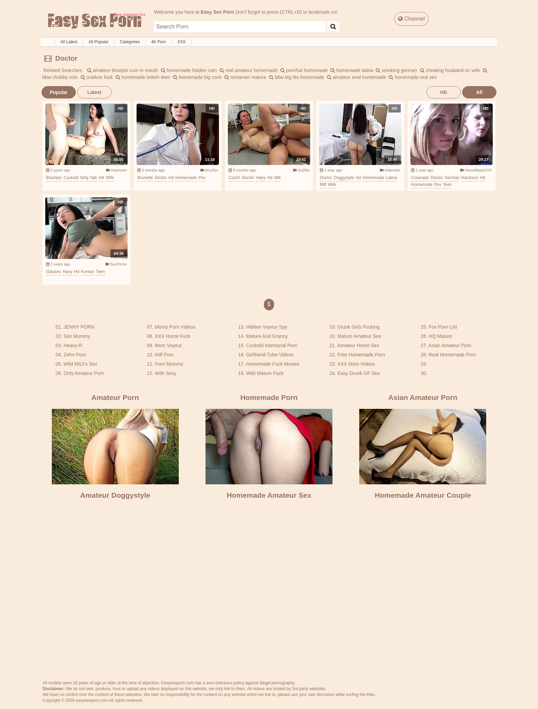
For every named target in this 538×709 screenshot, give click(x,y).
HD (443, 92)
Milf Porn (164, 354)
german (452, 177)
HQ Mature (440, 336)
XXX (181, 41)
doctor (161, 177)
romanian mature (245, 77)
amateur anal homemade (356, 77)
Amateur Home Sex (358, 345)
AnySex (209, 170)
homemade (186, 177)
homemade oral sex (413, 77)
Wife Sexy (165, 373)
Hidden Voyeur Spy (266, 327)
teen (447, 184)
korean (87, 271)
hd (101, 177)
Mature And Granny (267, 336)
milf (277, 177)
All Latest (68, 41)
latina (391, 177)
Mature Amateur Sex (359, 336)
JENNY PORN (78, 327)
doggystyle (344, 177)
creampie (420, 177)
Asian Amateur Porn (450, 345)
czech (234, 177)
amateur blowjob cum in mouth (123, 70)
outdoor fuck (97, 77)
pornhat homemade (304, 70)
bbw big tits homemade (296, 77)
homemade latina (351, 70)
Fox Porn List (443, 327)
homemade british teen (143, 77)
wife (110, 177)
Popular (59, 92)
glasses (53, 271)
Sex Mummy (76, 336)
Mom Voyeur (168, 345)
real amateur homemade (249, 70)
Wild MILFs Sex (80, 364)
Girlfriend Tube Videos (269, 354)
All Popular (98, 41)
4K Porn (158, 41)
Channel (411, 19)
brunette (145, 177)
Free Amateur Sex (94, 21)
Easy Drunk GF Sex (358, 373)
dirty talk (88, 177)
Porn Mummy (169, 364)
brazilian (54, 177)
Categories (130, 41)
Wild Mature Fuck (264, 373)
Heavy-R (72, 345)
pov (202, 177)
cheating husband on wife (450, 70)
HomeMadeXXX (476, 170)
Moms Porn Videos (175, 327)
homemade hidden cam (189, 70)
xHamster (116, 170)
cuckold (70, 177)
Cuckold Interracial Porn (271, 345)
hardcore (469, 177)
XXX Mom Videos (356, 364)
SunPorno (116, 264)
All (479, 92)
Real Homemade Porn (452, 354)
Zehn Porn (74, 354)
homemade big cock (197, 77)
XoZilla (301, 170)
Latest (94, 92)
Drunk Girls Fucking (358, 327)
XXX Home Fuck (172, 336)
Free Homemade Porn (361, 354)
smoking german (396, 70)
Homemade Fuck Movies (272, 364)
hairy (261, 177)
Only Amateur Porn (83, 373)
